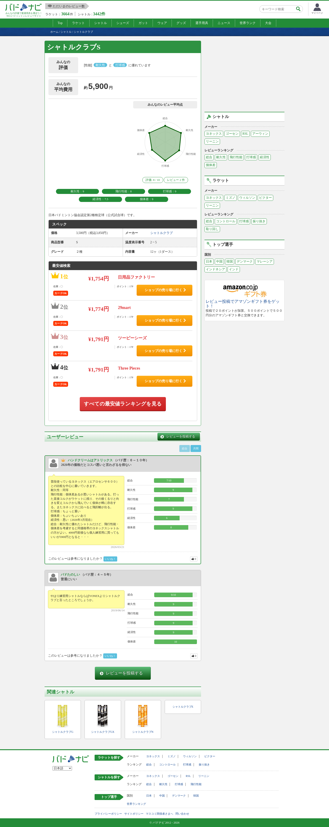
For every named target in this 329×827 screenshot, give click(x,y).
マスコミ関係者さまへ (159, 813)
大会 (268, 23)
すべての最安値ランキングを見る (123, 404)
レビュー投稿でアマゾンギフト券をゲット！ (243, 303)
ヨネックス (214, 133)
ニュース (224, 23)
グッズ (181, 23)
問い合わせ (182, 813)
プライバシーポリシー (108, 813)
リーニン (212, 141)
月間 (196, 448)
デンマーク (245, 261)
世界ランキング (136, 804)
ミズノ (230, 197)
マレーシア (265, 261)
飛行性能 (236, 157)
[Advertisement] (244, 73)
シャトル (100, 23)
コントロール (225, 221)
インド (234, 269)
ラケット (78, 23)
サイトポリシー (133, 813)
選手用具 (201, 23)
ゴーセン (232, 133)
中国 (219, 261)
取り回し (212, 229)
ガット (143, 23)
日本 (209, 261)
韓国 (229, 261)
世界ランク (248, 23)
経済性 (264, 157)
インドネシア (215, 269)
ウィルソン (247, 197)
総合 (209, 157)
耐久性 (221, 157)
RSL (245, 133)
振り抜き (259, 221)
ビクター (265, 197)
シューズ (122, 23)
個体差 (210, 165)
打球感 (251, 157)
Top (60, 23)
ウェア (162, 23)
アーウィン (260, 133)
